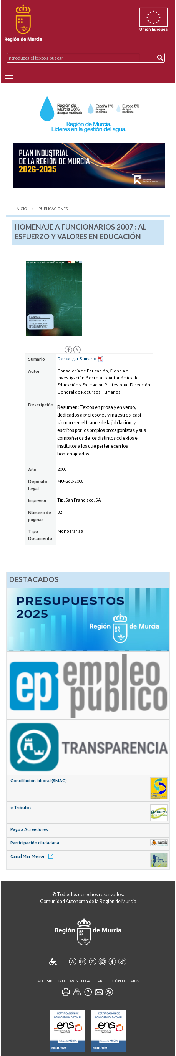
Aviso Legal (81, 981)
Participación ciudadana (40, 842)
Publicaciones (53, 209)
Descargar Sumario (76, 358)
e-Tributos (21, 807)
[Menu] (9, 76)
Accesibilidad (51, 981)
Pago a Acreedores (29, 829)
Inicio (21, 209)
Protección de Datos (118, 981)
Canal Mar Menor (33, 856)
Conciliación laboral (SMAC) (38, 780)
